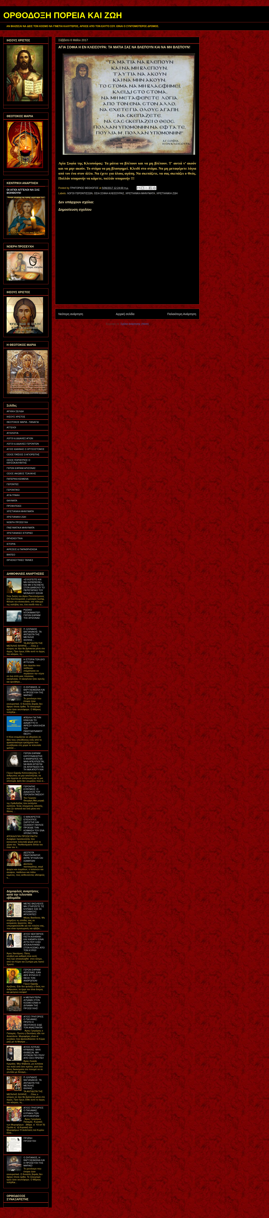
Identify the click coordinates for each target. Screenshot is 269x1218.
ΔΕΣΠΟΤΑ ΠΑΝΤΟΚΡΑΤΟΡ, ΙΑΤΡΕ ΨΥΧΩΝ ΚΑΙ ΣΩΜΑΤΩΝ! (33, 856)
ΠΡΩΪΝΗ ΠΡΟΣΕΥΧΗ (29, 1139)
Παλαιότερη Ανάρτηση (181, 314)
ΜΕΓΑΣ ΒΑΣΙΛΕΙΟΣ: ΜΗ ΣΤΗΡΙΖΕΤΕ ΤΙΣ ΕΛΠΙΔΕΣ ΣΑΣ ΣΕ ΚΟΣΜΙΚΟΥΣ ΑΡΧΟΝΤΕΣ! (33, 909)
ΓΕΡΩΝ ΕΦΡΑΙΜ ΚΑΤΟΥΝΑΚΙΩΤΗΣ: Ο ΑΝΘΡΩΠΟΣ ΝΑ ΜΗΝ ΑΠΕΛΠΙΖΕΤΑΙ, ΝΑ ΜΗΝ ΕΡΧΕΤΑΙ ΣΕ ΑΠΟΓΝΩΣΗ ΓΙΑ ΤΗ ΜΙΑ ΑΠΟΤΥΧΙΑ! (33, 761)
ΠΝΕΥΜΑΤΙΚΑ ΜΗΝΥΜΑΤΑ (20, 527)
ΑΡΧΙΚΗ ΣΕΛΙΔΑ (15, 411)
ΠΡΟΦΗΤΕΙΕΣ (14, 506)
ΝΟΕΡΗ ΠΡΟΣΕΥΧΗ (17, 522)
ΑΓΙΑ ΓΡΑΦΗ (13, 495)
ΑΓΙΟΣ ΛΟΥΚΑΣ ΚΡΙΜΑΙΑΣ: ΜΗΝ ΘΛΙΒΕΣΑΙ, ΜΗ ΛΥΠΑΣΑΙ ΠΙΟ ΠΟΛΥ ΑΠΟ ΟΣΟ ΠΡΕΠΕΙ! (33, 1052)
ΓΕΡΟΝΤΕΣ (13, 484)
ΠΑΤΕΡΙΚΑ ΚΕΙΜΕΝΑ (18, 479)
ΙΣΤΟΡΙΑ (11, 544)
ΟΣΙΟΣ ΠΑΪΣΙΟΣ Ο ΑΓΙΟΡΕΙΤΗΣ (23, 454)
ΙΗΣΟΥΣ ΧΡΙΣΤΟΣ (16, 416)
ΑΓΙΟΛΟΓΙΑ (12, 433)
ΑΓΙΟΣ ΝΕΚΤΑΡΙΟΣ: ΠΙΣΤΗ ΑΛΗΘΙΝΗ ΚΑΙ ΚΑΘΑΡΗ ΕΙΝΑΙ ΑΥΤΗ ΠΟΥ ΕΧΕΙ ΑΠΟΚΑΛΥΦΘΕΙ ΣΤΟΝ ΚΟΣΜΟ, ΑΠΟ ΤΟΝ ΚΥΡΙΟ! (33, 942)
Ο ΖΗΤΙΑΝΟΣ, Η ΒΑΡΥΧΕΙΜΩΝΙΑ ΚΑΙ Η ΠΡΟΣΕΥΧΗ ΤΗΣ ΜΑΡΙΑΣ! (34, 691)
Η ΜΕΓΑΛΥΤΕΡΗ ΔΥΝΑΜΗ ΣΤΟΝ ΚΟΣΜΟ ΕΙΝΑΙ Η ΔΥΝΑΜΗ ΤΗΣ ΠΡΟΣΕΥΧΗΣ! (32, 1003)
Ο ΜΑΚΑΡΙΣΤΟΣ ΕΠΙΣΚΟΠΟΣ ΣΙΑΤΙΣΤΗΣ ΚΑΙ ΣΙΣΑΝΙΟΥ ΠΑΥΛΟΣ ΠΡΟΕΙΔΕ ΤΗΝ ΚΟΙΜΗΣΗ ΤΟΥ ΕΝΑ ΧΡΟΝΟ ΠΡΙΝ (33, 825)
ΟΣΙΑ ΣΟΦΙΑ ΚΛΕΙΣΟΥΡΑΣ (109, 193)
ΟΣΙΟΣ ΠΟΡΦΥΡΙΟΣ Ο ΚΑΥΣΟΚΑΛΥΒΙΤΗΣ (18, 461)
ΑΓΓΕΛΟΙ (11, 427)
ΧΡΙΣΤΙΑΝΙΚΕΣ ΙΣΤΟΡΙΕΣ (20, 533)
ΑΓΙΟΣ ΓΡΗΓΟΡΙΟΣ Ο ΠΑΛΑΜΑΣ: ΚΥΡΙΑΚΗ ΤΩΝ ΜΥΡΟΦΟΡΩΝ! (33, 1111)
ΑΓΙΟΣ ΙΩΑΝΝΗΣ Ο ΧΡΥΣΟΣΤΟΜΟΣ (25, 449)
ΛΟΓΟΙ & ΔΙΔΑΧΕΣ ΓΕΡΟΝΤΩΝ (23, 443)
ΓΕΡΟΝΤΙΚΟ (13, 490)
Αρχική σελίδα (125, 314)
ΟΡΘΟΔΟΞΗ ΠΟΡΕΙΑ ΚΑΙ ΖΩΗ (62, 15)
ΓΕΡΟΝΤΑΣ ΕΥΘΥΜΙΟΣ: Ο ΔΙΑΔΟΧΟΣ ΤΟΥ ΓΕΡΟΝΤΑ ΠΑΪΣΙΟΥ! (33, 790)
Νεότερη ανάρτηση (70, 314)
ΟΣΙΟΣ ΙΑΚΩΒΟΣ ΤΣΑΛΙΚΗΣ (21, 473)
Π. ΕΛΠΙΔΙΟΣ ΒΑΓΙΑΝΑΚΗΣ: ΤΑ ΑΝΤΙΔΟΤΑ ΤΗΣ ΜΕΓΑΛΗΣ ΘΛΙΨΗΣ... (32, 634)
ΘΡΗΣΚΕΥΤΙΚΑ (15, 538)
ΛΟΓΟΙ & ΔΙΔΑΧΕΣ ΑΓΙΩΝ (20, 438)
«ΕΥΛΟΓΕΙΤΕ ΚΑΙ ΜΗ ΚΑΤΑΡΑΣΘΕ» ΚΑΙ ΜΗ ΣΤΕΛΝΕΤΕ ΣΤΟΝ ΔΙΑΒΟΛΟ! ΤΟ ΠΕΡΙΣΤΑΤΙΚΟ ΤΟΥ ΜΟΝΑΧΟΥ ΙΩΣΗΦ (33, 586)
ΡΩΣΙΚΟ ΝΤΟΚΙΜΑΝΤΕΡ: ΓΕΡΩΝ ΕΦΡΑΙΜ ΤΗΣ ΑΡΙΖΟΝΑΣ (31, 614)
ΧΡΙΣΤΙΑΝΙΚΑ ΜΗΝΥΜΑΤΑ (140, 193)
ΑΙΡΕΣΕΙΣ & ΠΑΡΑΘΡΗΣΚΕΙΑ (22, 549)
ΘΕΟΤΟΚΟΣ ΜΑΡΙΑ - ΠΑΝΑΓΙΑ (23, 422)
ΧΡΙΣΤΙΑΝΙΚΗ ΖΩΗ (167, 193)
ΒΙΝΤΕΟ (11, 554)
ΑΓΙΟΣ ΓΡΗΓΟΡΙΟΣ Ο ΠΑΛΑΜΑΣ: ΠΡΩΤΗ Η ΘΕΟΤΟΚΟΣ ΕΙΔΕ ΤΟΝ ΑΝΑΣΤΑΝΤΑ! (33, 1022)
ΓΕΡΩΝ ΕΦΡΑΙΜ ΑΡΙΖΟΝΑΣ (21, 468)
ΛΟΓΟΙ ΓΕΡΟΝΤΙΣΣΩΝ (79, 193)
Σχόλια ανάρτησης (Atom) (135, 323)
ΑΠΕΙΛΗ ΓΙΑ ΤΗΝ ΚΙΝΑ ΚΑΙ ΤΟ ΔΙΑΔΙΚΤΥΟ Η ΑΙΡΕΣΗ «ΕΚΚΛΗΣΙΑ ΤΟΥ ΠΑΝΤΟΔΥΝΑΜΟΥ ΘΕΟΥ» (34, 725)
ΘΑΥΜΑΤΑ (12, 500)
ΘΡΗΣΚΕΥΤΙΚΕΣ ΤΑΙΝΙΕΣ (20, 560)
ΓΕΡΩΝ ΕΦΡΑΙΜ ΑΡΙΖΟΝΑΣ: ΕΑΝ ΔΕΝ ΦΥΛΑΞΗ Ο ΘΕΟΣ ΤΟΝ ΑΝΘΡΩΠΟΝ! (32, 975)
